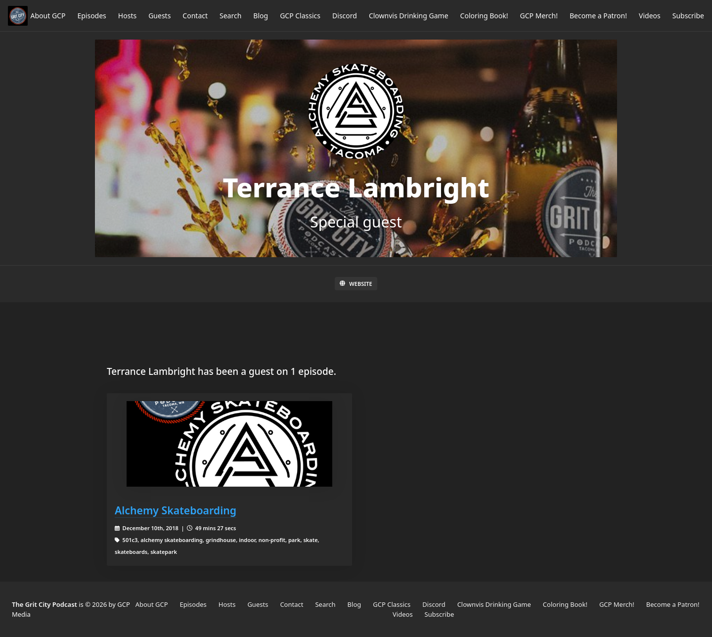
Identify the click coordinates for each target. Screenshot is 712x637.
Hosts (127, 15)
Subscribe (688, 15)
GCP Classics (300, 15)
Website (356, 283)
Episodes (91, 15)
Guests (159, 15)
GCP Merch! (539, 15)
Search (230, 15)
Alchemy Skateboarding (175, 510)
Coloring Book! (484, 15)
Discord (344, 15)
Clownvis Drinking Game (408, 15)
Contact (195, 15)
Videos (650, 15)
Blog (260, 15)
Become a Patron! (598, 15)
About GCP (48, 15)
